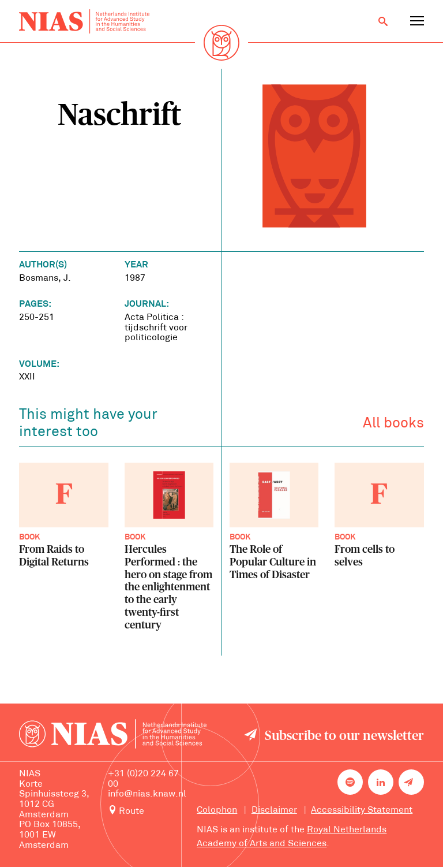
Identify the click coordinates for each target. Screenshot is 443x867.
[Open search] (383, 21)
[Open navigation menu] (417, 21)
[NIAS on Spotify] (350, 782)
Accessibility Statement (361, 810)
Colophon (217, 810)
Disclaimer (274, 810)
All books (393, 423)
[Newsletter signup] (411, 782)
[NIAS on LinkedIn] (380, 782)
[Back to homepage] (84, 21)
